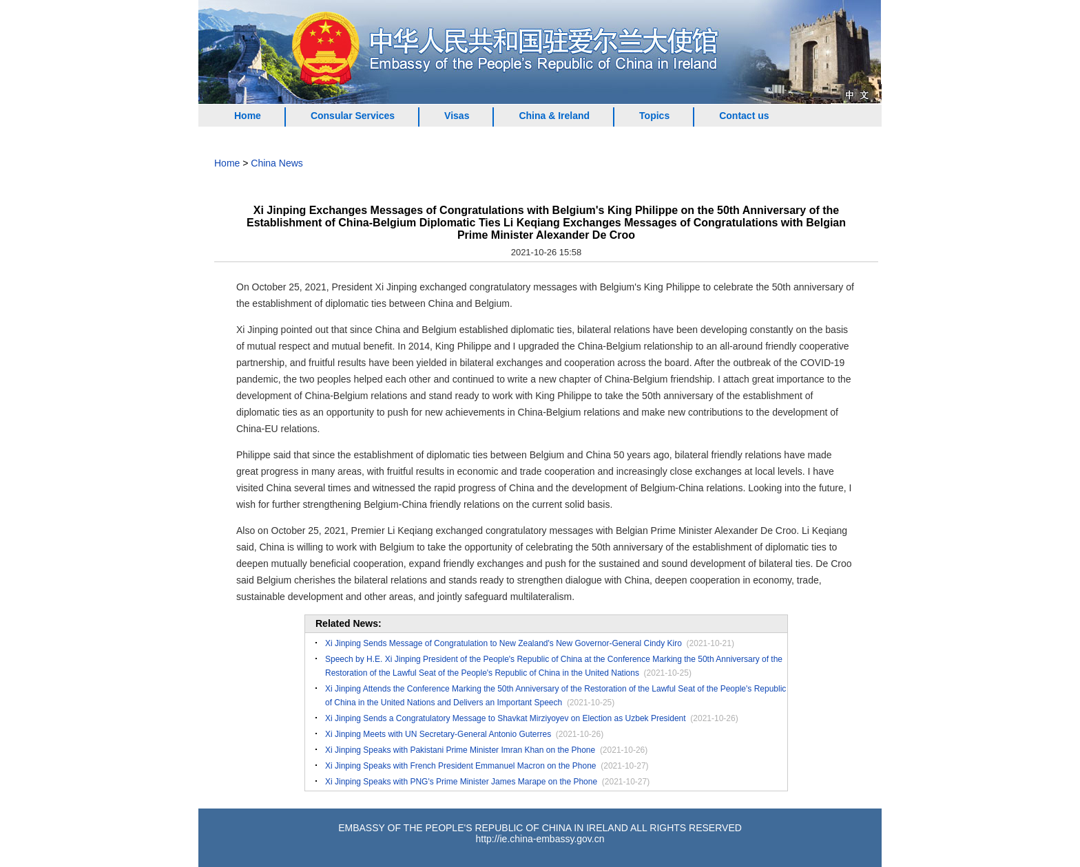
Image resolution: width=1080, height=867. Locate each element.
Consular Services (353, 115)
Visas (456, 115)
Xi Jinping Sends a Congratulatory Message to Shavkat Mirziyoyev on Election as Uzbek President (505, 718)
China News (276, 163)
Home (247, 115)
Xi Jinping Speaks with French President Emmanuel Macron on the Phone (460, 766)
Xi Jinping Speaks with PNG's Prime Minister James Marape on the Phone (461, 781)
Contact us (744, 115)
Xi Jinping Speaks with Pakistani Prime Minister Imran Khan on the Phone (460, 750)
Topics (654, 115)
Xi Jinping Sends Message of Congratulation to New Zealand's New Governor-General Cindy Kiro (503, 643)
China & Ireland (554, 115)
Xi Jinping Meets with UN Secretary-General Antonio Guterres (438, 734)
